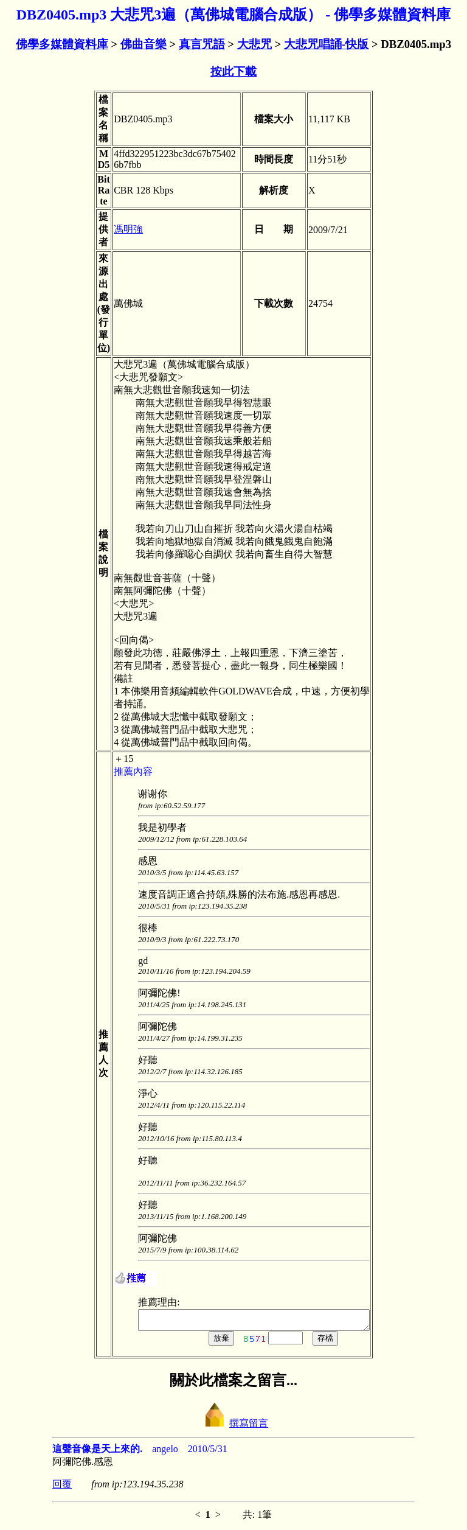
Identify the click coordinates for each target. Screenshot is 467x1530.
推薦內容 (119, 771)
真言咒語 (202, 44)
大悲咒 (254, 44)
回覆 (62, 1488)
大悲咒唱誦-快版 (326, 44)
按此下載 (233, 71)
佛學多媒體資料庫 (62, 44)
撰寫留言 (233, 1427)
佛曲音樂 (143, 44)
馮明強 (115, 229)
